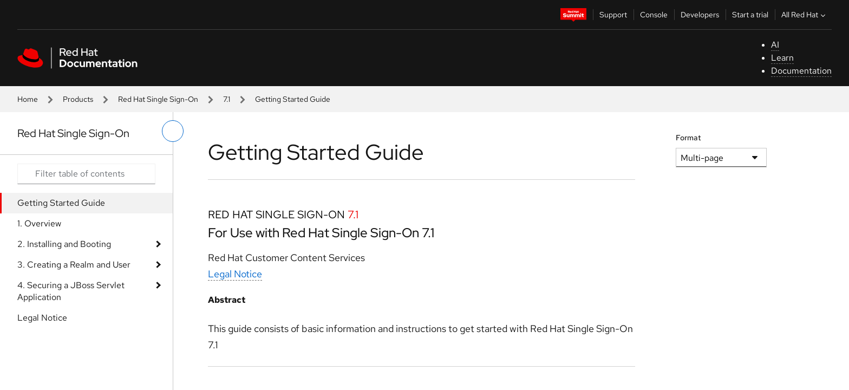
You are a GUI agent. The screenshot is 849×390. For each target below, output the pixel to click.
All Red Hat (804, 15)
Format (688, 137)
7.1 (226, 99)
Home (27, 99)
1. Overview (39, 223)
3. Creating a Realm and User (73, 264)
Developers (700, 15)
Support (613, 15)
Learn (782, 57)
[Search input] (86, 174)
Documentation (801, 70)
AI (775, 44)
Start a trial (750, 15)
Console (654, 15)
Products (78, 99)
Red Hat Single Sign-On (158, 99)
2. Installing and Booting (64, 244)
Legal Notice (42, 317)
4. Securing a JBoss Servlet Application (71, 291)
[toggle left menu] (173, 131)
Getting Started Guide (61, 203)
